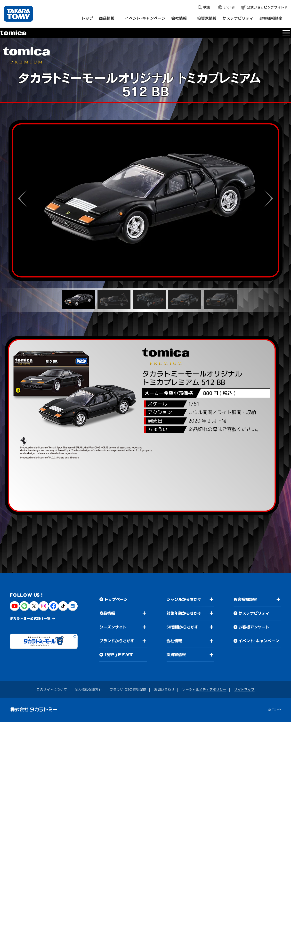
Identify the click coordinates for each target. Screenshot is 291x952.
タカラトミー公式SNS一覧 (30, 618)
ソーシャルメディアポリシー (204, 689)
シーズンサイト (113, 626)
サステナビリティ (253, 613)
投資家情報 (176, 654)
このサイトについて (51, 689)
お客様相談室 (245, 599)
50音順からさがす (182, 627)
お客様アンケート (253, 627)
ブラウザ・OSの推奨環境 (128, 689)
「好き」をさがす (118, 654)
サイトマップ (244, 689)
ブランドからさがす (116, 640)
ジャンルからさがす (184, 599)
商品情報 (107, 613)
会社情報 (174, 640)
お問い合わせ (164, 689)
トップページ (116, 599)
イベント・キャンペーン (258, 640)
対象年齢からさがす (184, 613)
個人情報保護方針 (88, 689)
